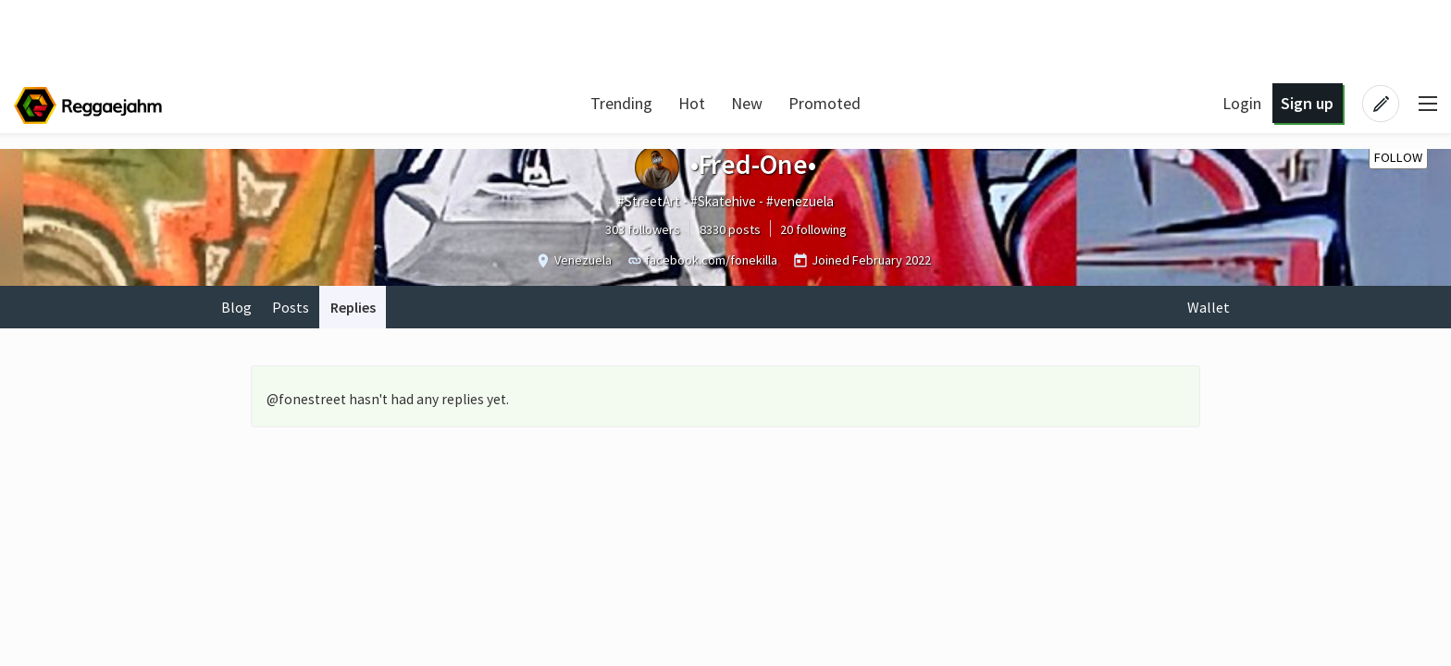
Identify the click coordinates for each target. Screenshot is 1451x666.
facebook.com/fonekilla (711, 260)
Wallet (1208, 307)
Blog (236, 307)
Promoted (824, 103)
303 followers (642, 229)
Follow (1398, 157)
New (747, 103)
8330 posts (730, 229)
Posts (290, 307)
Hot (691, 103)
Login (1241, 103)
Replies (353, 307)
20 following (813, 229)
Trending (621, 103)
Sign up (1307, 103)
